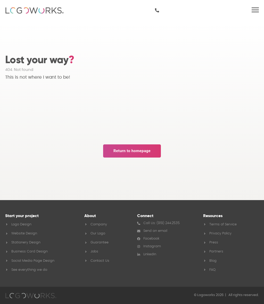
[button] (255, 10)
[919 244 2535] (157, 10)
